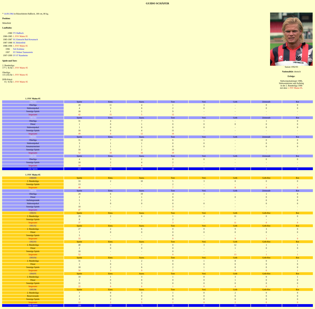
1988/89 (32, 178)
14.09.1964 (9, 14)
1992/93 (32, 242)
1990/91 (32, 213)
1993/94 (32, 257)
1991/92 (32, 226)
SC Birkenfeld (19, 42)
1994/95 (32, 273)
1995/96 (32, 289)
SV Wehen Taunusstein (23, 52)
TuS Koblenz (18, 49)
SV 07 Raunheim (20, 55)
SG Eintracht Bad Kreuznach (25, 39)
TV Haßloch (18, 33)
